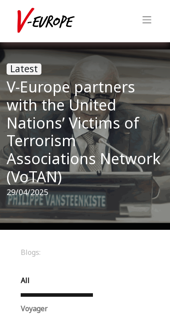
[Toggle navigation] (147, 21)
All (25, 280)
